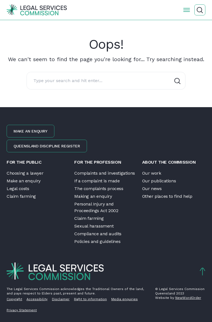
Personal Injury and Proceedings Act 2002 (96, 207)
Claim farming (21, 196)
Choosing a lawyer (25, 173)
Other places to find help (167, 196)
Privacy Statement (22, 310)
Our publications (159, 180)
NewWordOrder (188, 298)
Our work (151, 173)
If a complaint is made (97, 180)
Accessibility (36, 299)
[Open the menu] (186, 10)
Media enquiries (124, 299)
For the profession (97, 162)
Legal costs (18, 188)
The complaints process (98, 188)
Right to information (90, 299)
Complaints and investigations (104, 173)
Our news (152, 188)
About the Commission (169, 162)
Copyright (14, 299)
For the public (24, 162)
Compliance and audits (97, 233)
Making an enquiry (93, 196)
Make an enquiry (30, 131)
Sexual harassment (93, 226)
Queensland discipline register (47, 146)
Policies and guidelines (97, 241)
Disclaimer (61, 299)
